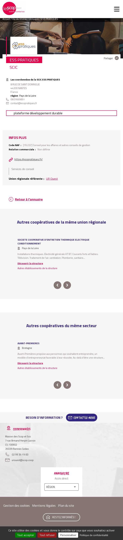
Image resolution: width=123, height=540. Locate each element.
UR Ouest (52, 178)
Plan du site (66, 505)
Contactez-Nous (84, 418)
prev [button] (57, 285)
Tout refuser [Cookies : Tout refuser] (47, 535)
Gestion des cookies (16, 505)
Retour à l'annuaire (29, 199)
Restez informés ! (63, 517)
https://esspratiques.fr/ (28, 159)
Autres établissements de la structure (37, 268)
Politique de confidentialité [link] (94, 535)
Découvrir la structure (30, 263)
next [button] (67, 285)
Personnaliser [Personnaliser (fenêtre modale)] (68, 535)
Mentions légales (44, 505)
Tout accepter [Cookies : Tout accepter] (25, 535)
